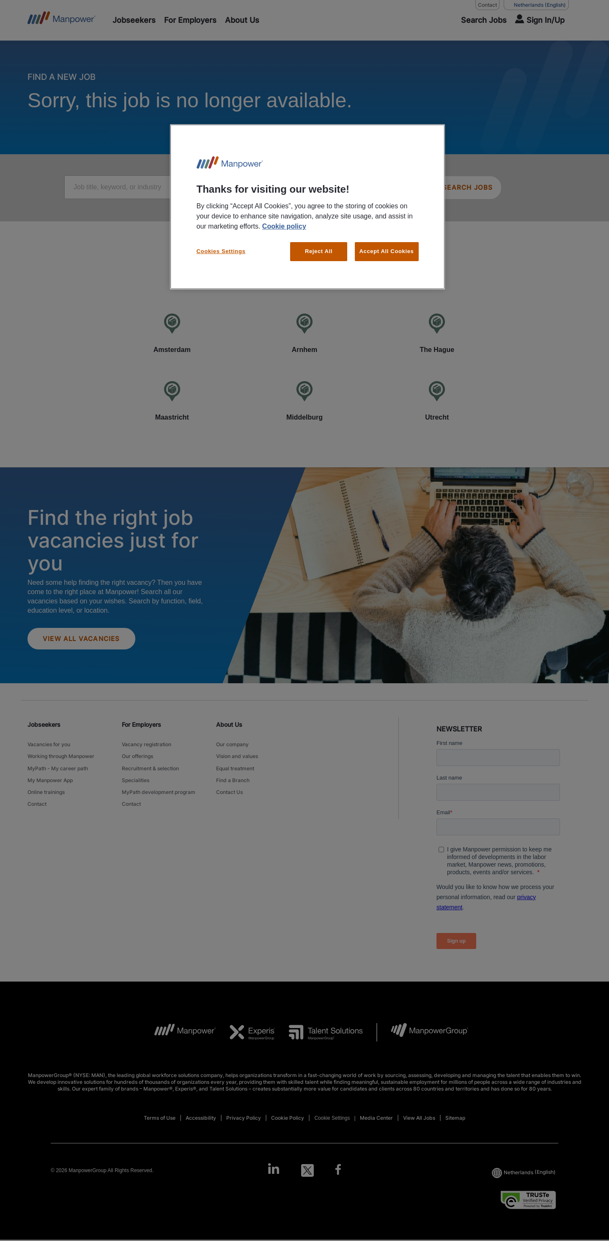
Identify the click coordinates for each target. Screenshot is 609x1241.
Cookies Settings (221, 251)
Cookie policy (284, 226)
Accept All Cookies (386, 251)
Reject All (318, 251)
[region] (307, 206)
